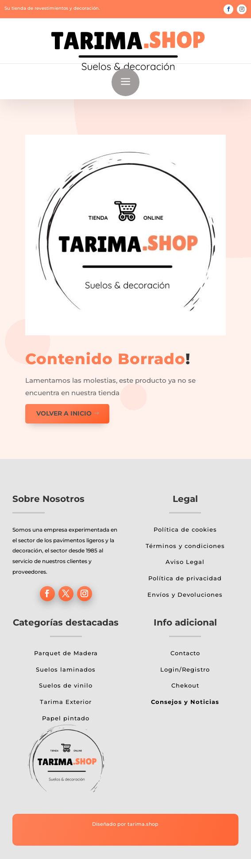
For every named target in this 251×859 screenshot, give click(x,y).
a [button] (125, 82)
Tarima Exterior (66, 701)
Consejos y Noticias (185, 701)
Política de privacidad (185, 578)
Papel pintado (65, 718)
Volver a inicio (64, 413)
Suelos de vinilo (66, 685)
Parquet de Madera (66, 653)
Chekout (185, 685)
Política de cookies (185, 529)
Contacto (185, 653)
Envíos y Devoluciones (185, 594)
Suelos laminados (66, 669)
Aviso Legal (185, 561)
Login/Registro (185, 669)
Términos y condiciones (185, 545)
